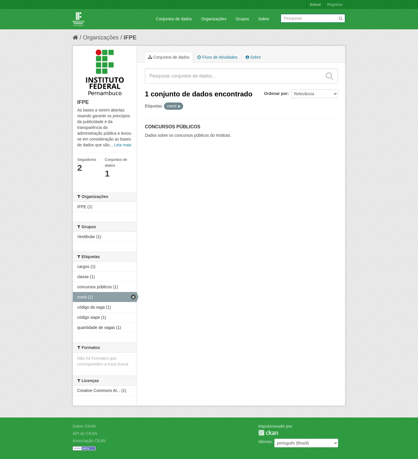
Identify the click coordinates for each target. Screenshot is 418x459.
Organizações (213, 19)
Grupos (242, 19)
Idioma (264, 441)
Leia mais (122, 145)
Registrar (335, 4)
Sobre (263, 19)
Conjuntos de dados (174, 19)
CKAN (268, 433)
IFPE (130, 37)
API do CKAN (85, 433)
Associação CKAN (89, 440)
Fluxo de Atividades (217, 57)
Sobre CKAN (84, 426)
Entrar (315, 4)
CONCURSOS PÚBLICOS (172, 126)
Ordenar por (276, 93)
